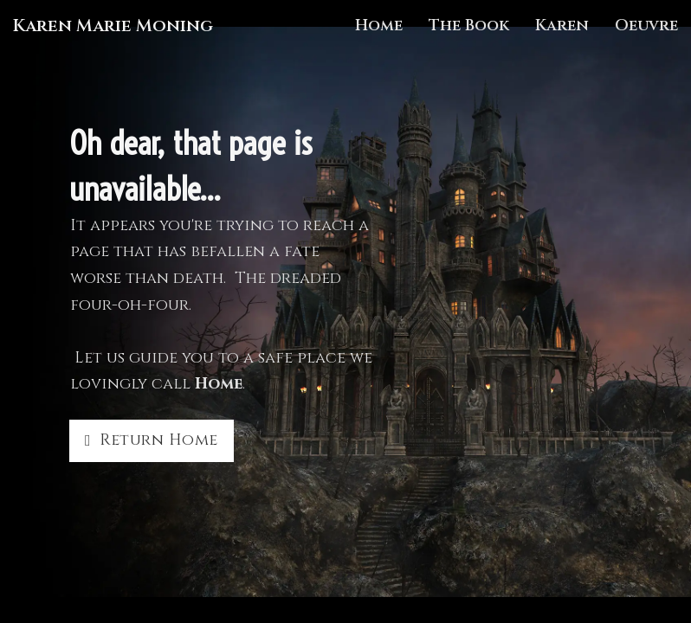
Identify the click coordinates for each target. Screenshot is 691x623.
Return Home (151, 440)
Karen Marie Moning (113, 26)
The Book (469, 25)
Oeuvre (646, 25)
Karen (562, 25)
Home (379, 25)
